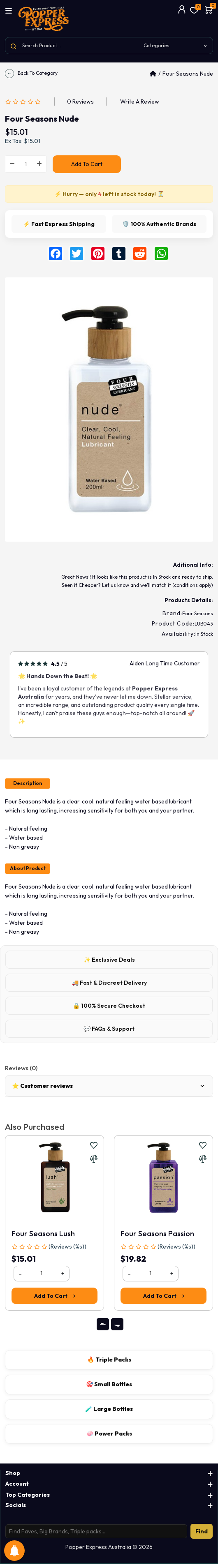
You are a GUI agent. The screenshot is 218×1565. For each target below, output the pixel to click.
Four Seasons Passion (157, 1234)
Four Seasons (197, 613)
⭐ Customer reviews (109, 1086)
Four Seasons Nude (187, 73)
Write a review (139, 101)
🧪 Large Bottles (109, 1409)
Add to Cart (86, 164)
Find (201, 1532)
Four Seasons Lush (43, 1234)
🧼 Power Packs (109, 1434)
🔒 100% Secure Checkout (109, 1006)
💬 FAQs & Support (109, 1029)
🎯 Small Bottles (109, 1385)
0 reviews (80, 101)
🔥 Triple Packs (109, 1360)
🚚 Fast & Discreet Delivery (109, 983)
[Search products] (96, 1533)
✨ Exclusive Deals (109, 960)
